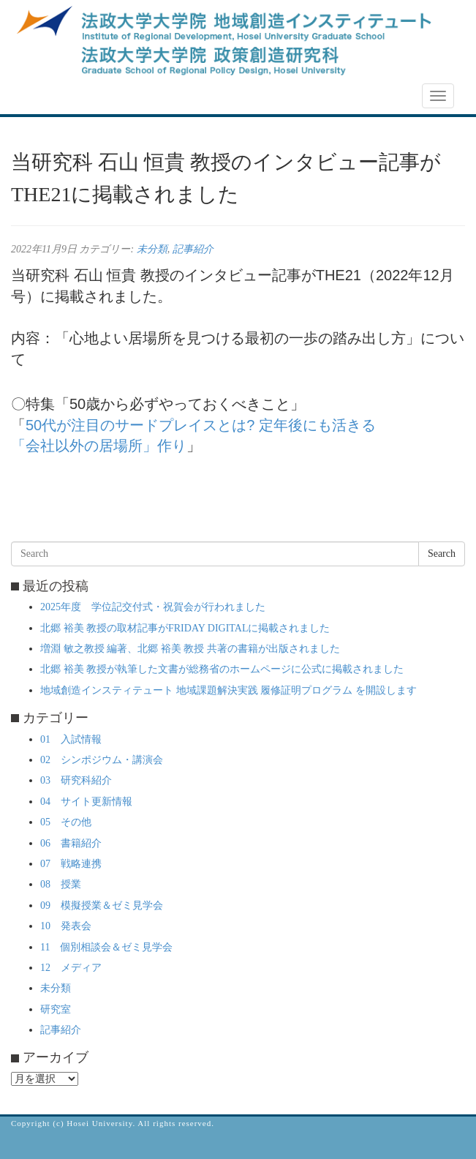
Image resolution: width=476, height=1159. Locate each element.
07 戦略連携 (71, 863)
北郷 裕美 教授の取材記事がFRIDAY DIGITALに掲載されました (185, 628)
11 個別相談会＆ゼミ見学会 (106, 947)
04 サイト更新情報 (86, 801)
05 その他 (65, 822)
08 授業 (60, 884)
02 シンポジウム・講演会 (101, 759)
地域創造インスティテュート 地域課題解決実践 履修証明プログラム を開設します (228, 690)
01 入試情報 (71, 739)
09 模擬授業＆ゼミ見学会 (101, 905)
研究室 (55, 1009)
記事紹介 (193, 249)
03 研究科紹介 (76, 780)
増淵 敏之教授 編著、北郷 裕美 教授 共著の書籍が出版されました (190, 648)
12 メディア (71, 967)
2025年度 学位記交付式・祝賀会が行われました (152, 606)
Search (442, 553)
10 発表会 (65, 925)
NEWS (34, 96)
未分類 (152, 249)
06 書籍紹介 (71, 843)
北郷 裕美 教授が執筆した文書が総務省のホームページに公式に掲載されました (222, 669)
